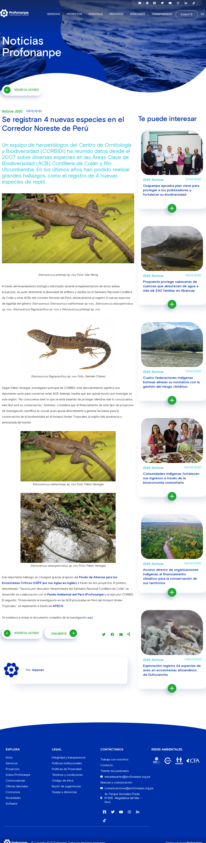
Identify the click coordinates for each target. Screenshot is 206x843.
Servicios (50, 12)
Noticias (8, 109)
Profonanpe (194, 840)
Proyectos (71, 12)
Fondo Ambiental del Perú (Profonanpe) (75, 592)
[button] (103, 632)
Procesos (114, 12)
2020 (18, 109)
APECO (58, 604)
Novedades (134, 12)
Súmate (183, 12)
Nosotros (93, 12)
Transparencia (159, 12)
